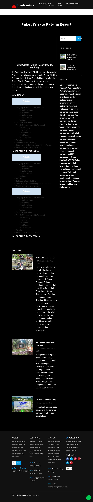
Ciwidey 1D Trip (70, 57)
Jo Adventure (21, 495)
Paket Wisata (60, 4)
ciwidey (39, 366)
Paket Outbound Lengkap (46, 257)
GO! (18, 463)
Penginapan (70, 3)
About (45, 3)
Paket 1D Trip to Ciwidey (46, 400)
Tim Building (70, 68)
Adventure (73, 437)
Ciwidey (50, 279)
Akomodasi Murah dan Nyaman (45, 343)
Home (40, 3)
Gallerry (77, 3)
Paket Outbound (51, 4)
